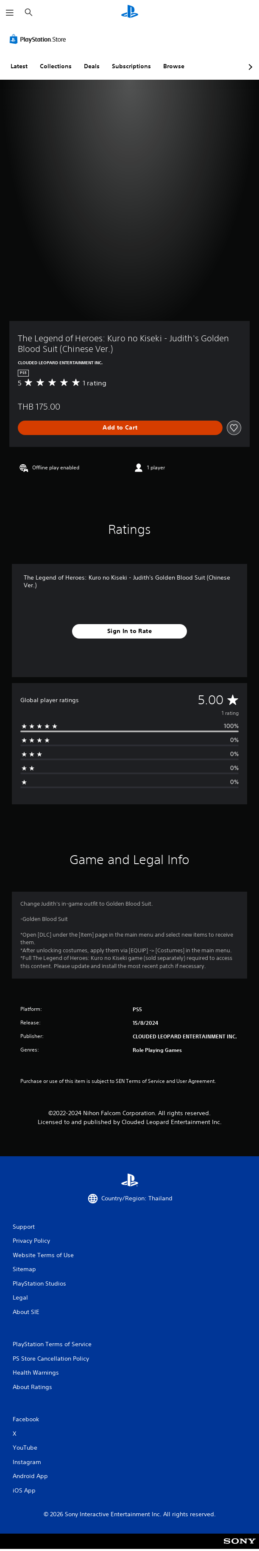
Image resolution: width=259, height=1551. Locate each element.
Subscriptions (131, 66)
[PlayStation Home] (129, 12)
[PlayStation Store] (39, 39)
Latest (19, 66)
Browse (173, 66)
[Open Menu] (9, 12)
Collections (56, 66)
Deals (92, 66)
